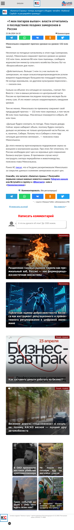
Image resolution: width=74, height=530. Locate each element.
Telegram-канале (59, 178)
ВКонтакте (39, 181)
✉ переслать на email (18, 206)
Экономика (63, 235)
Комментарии (63, 33)
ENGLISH (20, 3)
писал (19, 167)
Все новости (59, 206)
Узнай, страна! (62, 337)
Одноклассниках (16, 184)
